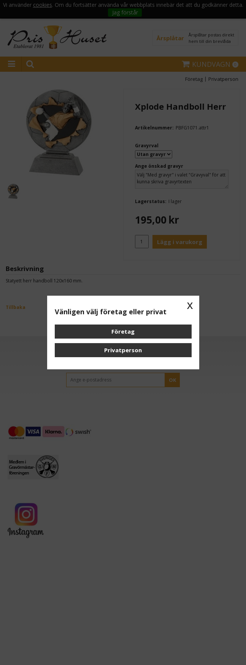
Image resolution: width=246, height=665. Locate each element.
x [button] (190, 305)
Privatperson (123, 350)
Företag (123, 331)
